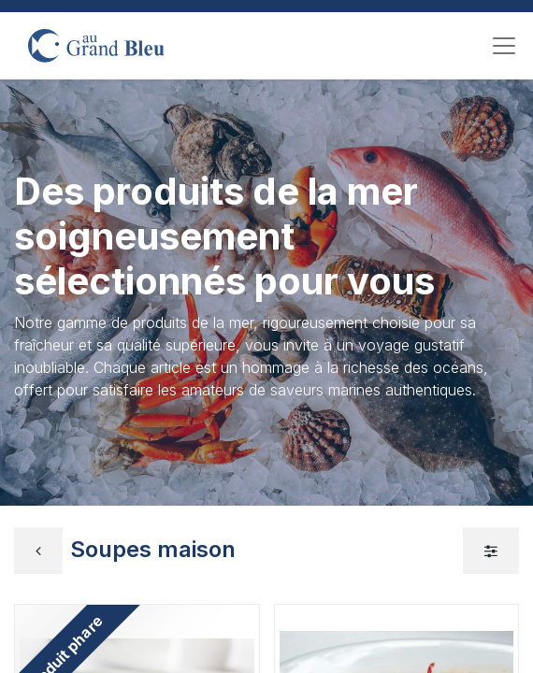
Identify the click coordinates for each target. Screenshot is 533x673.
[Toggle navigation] (504, 45)
